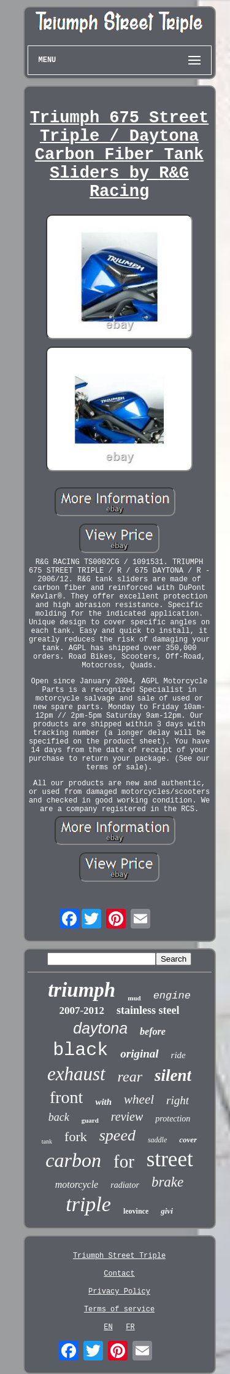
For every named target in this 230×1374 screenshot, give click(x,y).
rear (130, 1077)
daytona (100, 1028)
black (80, 1050)
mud (134, 998)
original (139, 1053)
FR (130, 1327)
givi (167, 1210)
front (66, 1097)
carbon (73, 1160)
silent (173, 1075)
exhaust (76, 1074)
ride (178, 1055)
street (170, 1159)
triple (88, 1204)
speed (117, 1135)
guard (90, 1120)
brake (167, 1182)
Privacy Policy (119, 1291)
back (58, 1117)
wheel (139, 1099)
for (123, 1161)
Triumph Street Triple (119, 1256)
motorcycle (76, 1184)
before (153, 1031)
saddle (157, 1140)
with (103, 1102)
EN (108, 1327)
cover (188, 1139)
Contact (119, 1274)
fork (75, 1136)
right (177, 1100)
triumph (81, 990)
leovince (135, 1211)
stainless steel (148, 1010)
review (127, 1116)
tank (47, 1141)
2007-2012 (81, 1010)
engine (172, 996)
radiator (124, 1185)
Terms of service (119, 1309)
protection (172, 1118)
